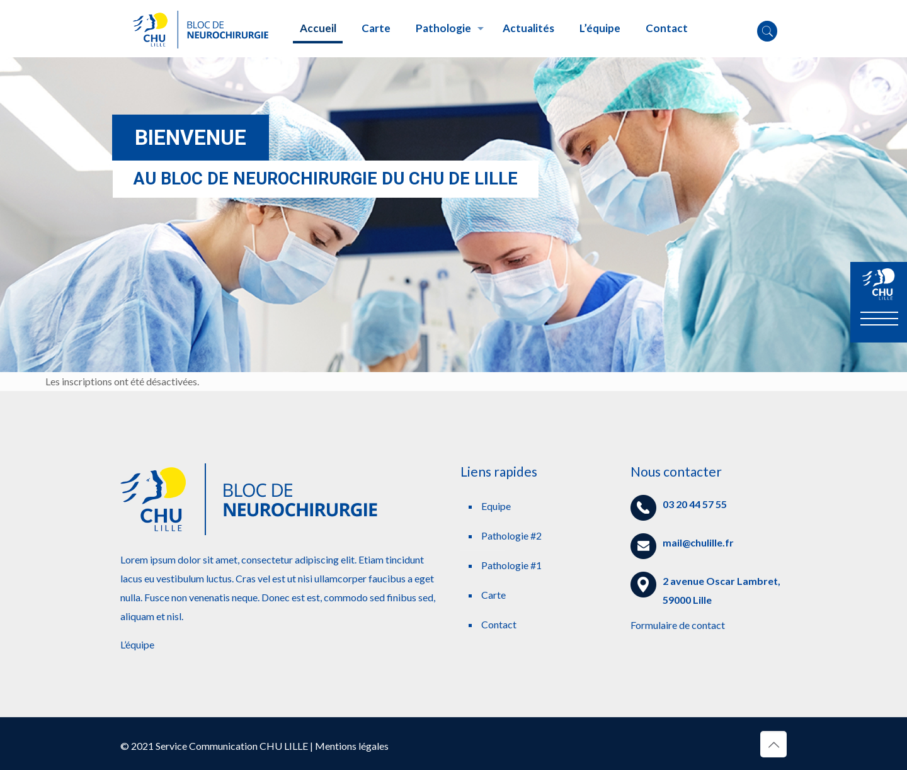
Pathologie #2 (511, 535)
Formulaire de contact (677, 625)
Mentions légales (352, 746)
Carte (493, 595)
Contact (498, 624)
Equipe (496, 506)
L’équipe (137, 644)
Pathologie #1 (511, 565)
